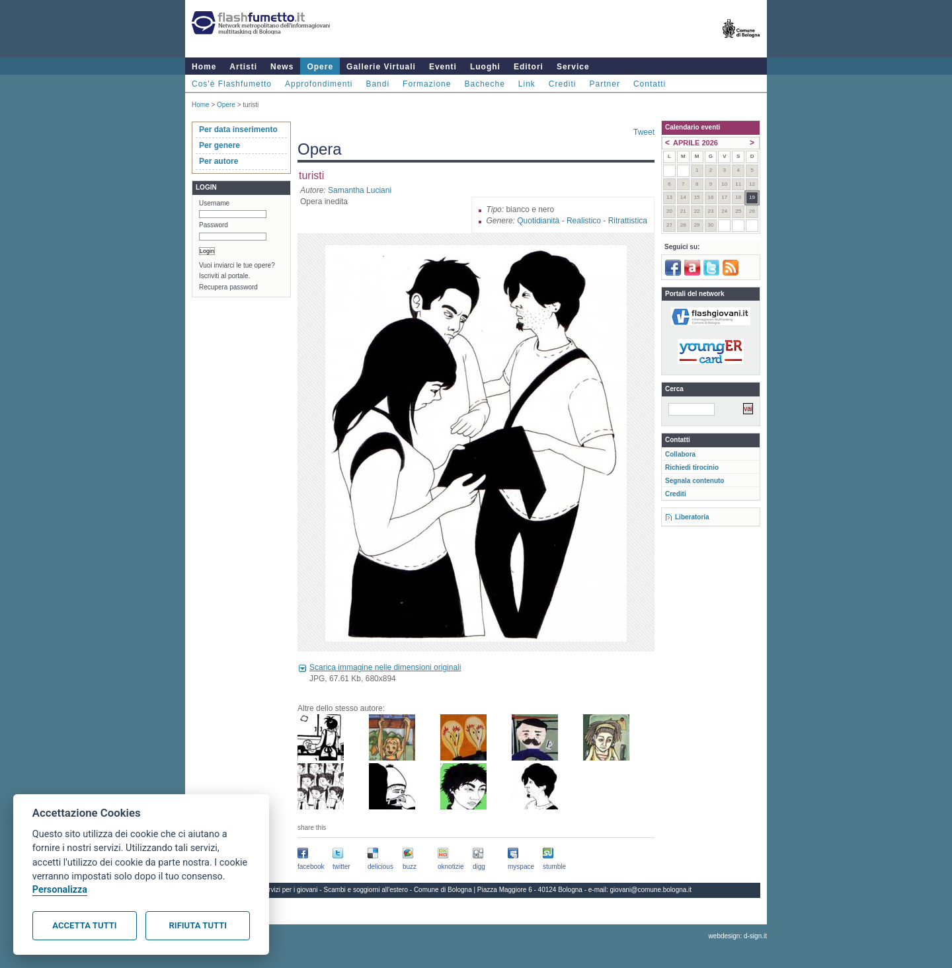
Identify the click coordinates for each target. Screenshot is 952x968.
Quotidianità (538, 220)
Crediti (562, 84)
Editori (528, 66)
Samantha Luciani (359, 190)
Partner (605, 84)
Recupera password (228, 287)
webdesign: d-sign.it (738, 936)
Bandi (377, 84)
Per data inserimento (238, 129)
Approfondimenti (318, 84)
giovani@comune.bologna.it (651, 889)
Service (573, 66)
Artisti (243, 66)
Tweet (643, 132)
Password (213, 225)
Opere (320, 66)
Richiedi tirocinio (692, 467)
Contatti (649, 84)
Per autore (218, 161)
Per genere (219, 145)
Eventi (443, 66)
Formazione (427, 84)
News (282, 66)
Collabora (680, 454)
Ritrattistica (627, 220)
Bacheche (484, 84)
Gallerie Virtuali (381, 66)
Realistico (584, 220)
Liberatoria (692, 517)
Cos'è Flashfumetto (232, 84)
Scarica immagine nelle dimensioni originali (385, 667)
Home (204, 66)
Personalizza (59, 889)
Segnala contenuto (694, 480)
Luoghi (485, 66)
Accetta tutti (84, 925)
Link (527, 84)
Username (214, 203)
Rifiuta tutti (198, 925)
